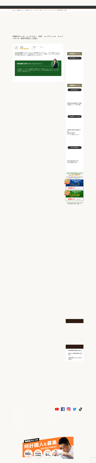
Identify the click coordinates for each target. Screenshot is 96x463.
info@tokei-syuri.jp (23, 414)
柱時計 (74, 325)
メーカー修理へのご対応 (53, 399)
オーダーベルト (74, 340)
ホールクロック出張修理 (74, 330)
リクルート (63, 399)
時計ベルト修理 (74, 286)
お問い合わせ (77, 3)
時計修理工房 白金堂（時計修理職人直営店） (18, 3)
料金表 (54, 7)
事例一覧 (78, 199)
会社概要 (24, 399)
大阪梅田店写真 (74, 123)
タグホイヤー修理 (74, 242)
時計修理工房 (18, 405)
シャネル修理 (74, 264)
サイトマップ (77, 399)
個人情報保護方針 (42, 399)
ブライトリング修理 (74, 258)
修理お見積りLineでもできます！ (65, 3)
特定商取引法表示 (32, 399)
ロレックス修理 (74, 219)
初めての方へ (74, 22)
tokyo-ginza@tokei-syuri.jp (23, 424)
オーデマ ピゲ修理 (74, 269)
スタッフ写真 (74, 67)
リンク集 (70, 399)
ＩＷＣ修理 (74, 253)
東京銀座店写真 (74, 97)
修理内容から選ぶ (42, 7)
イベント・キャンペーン (74, 313)
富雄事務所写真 (74, 155)
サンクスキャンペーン (74, 372)
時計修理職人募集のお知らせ (75, 350)
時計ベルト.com (74, 392)
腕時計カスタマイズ (74, 335)
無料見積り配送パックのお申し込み (38, 93)
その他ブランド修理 (74, 275)
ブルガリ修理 (74, 247)
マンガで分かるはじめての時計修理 (74, 211)
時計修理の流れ (18, 7)
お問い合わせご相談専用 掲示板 (74, 303)
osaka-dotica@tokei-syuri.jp (59, 424)
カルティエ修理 (74, 236)
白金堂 (74, 387)
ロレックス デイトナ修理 (74, 225)
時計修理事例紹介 (65, 7)
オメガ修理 (74, 231)
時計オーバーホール (74, 280)
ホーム (14, 10)
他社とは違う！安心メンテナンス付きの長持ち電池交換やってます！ (74, 294)
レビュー (78, 188)
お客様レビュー (20, 10)
